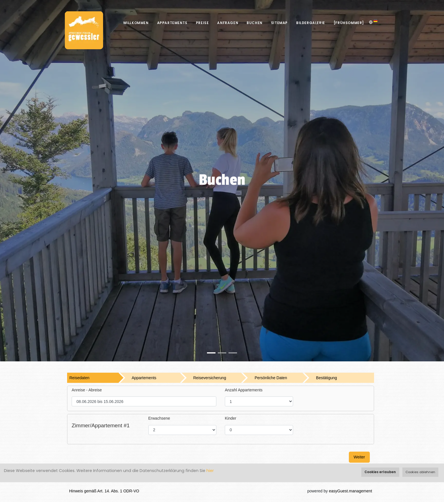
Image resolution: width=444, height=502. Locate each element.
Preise (202, 22)
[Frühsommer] (349, 22)
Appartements (172, 22)
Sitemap (279, 22)
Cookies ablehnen (420, 472)
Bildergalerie (310, 22)
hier (210, 470)
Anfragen (227, 22)
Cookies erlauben (380, 472)
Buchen (254, 22)
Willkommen (136, 22)
